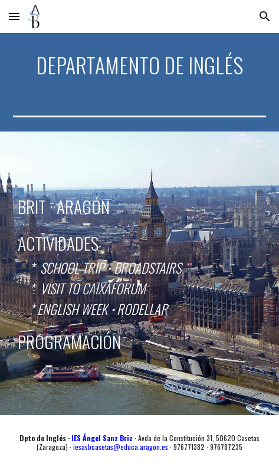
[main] (139, 65)
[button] (14, 16)
